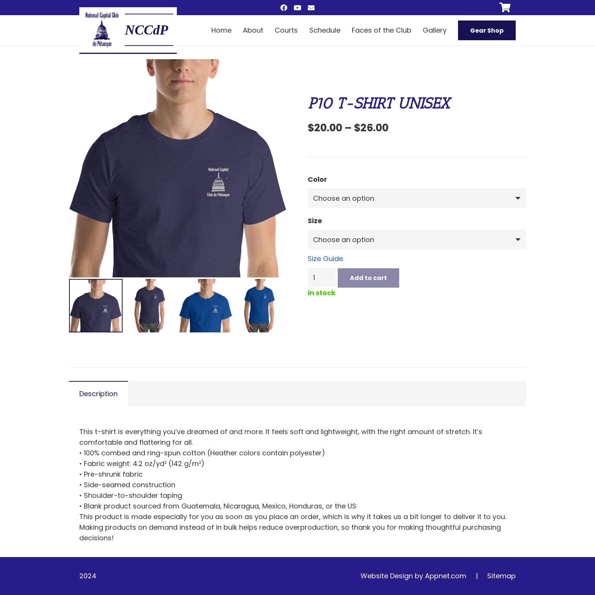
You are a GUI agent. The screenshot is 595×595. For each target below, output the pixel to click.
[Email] (311, 7)
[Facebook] (284, 7)
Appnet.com (445, 576)
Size (315, 220)
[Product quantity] (322, 277)
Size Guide (325, 258)
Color (317, 179)
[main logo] (102, 30)
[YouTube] (297, 7)
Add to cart (368, 278)
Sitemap (501, 576)
